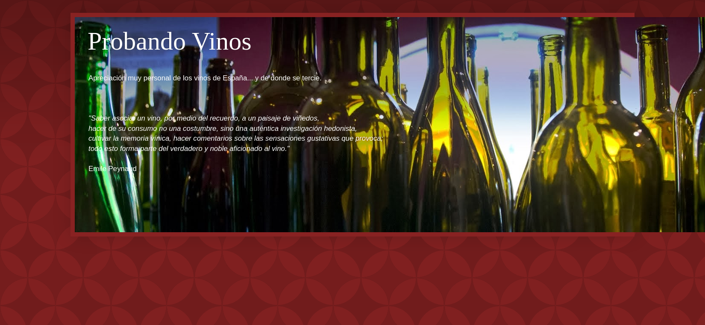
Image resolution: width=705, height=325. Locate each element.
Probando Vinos (170, 41)
